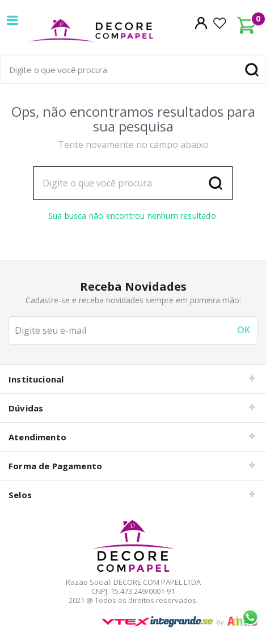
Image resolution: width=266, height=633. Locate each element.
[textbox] (133, 70)
